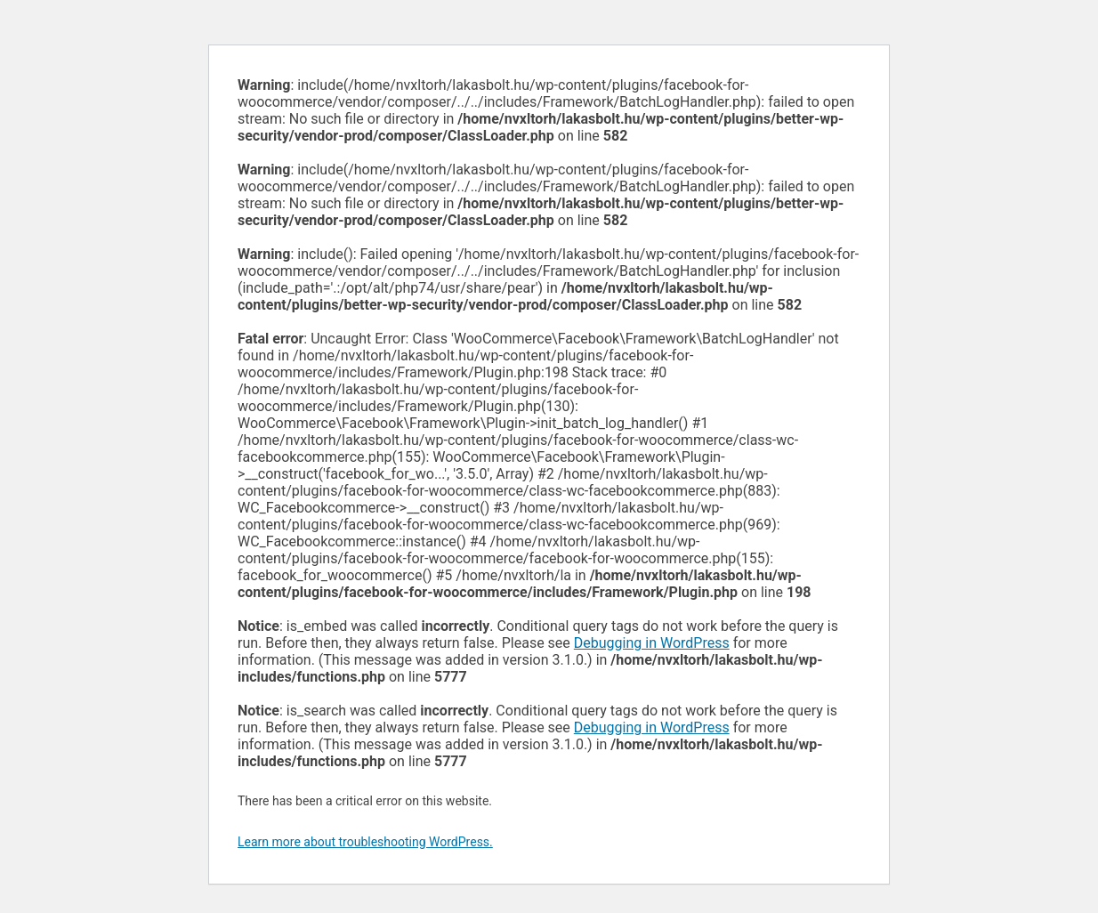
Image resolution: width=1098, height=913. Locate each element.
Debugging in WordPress (652, 642)
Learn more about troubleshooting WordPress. (365, 842)
